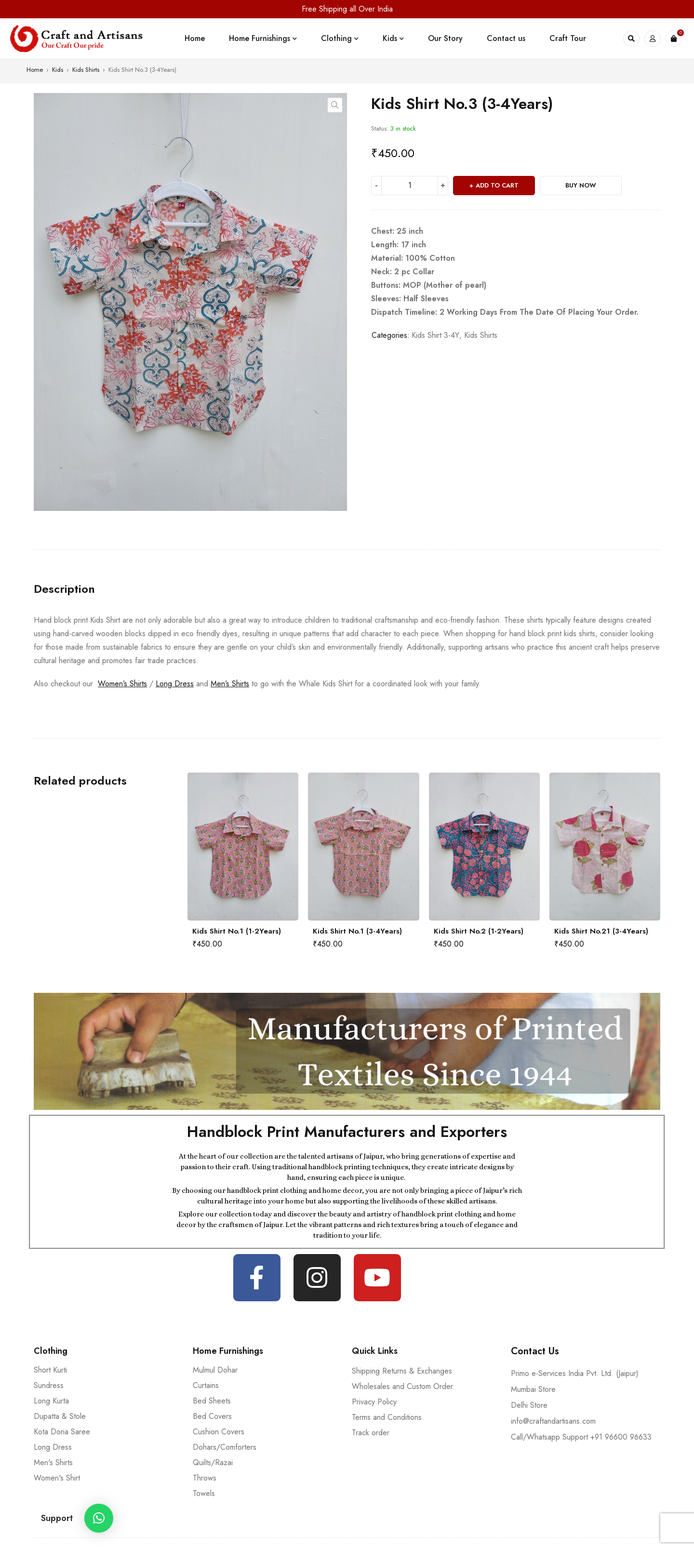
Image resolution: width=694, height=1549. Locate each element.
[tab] (64, 589)
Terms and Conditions (387, 1417)
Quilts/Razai (213, 1462)
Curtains (206, 1385)
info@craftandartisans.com (553, 1421)
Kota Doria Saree (62, 1431)
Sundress (49, 1385)
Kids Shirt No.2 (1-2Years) (478, 931)
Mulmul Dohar (215, 1369)
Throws (204, 1477)
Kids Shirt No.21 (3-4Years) (601, 931)
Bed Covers (212, 1416)
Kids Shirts (85, 69)
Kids (57, 69)
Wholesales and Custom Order (402, 1386)
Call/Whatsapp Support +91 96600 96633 (581, 1436)
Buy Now (580, 185)
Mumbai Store (533, 1389)
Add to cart (497, 185)
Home (35, 69)
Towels (204, 1493)
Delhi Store (529, 1405)
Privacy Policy (374, 1401)
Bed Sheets (212, 1400)
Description (64, 589)
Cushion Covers (218, 1431)
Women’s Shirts (122, 683)
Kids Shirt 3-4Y (435, 335)
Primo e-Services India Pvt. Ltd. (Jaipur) (575, 1373)
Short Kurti (50, 1369)
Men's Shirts (53, 1462)
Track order (370, 1432)
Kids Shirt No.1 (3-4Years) (357, 931)
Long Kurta (51, 1400)
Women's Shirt (57, 1477)
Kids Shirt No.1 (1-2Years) (236, 931)
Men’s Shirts (230, 683)
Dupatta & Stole (60, 1416)
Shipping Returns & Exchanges (402, 1370)
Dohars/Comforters (224, 1447)
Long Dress (175, 683)
